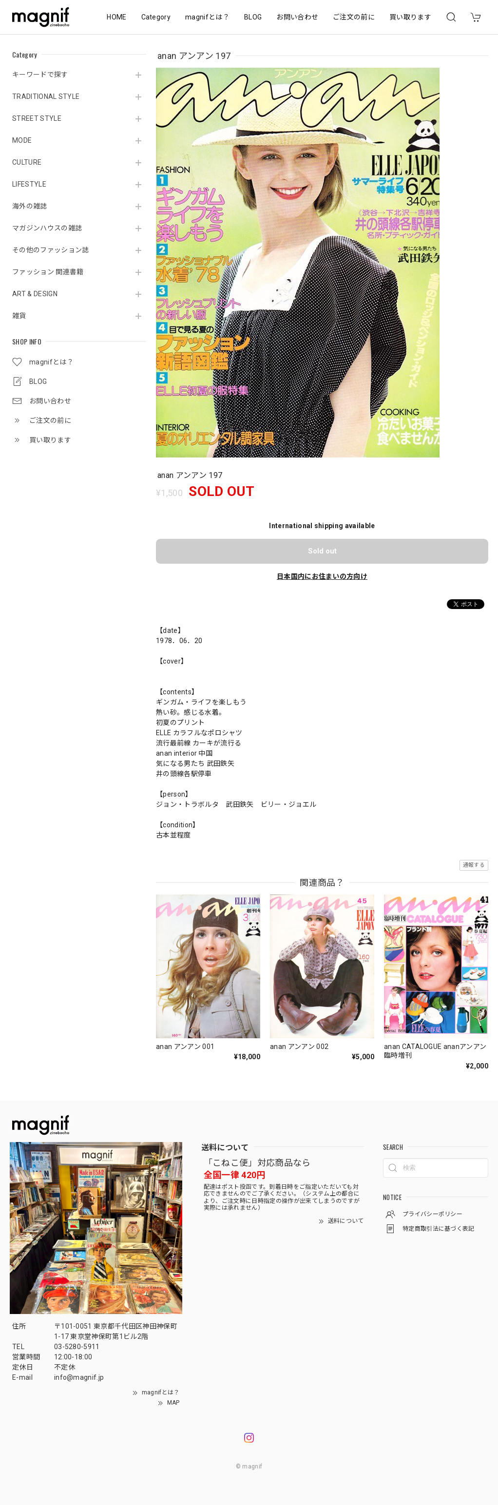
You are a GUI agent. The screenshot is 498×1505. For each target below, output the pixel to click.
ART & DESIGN (34, 294)
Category (156, 17)
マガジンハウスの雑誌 (47, 228)
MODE (22, 140)
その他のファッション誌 (50, 250)
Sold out (322, 551)
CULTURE (26, 162)
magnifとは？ (207, 17)
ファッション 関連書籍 (48, 272)
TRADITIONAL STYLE (45, 96)
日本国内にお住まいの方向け (322, 576)
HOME (116, 17)
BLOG (253, 17)
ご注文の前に (354, 17)
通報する (474, 865)
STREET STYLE (36, 118)
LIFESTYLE (29, 184)
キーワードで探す (40, 74)
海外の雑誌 (29, 206)
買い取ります (410, 17)
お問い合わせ (297, 17)
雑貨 (19, 316)
